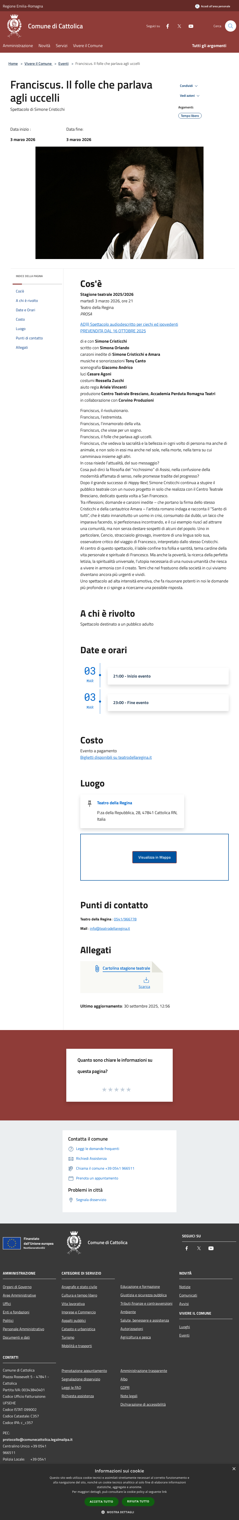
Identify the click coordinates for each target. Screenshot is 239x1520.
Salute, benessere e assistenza (144, 1320)
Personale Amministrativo (23, 1329)
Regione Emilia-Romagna (23, 6)
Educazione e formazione (140, 1286)
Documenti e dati (16, 1337)
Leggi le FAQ (71, 1387)
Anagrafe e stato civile (79, 1287)
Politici (8, 1320)
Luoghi (184, 1327)
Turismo (68, 1337)
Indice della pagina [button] (29, 276)
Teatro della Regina (114, 803)
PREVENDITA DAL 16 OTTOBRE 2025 (113, 331)
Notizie (184, 1287)
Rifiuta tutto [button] (138, 1501)
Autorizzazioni (131, 1328)
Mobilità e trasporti (77, 1346)
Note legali (128, 1396)
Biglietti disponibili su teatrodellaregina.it (116, 757)
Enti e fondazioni (16, 1312)
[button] (119, 1512)
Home (13, 63)
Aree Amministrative (19, 1295)
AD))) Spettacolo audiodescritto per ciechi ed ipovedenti (129, 324)
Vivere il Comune (39, 63)
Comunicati (188, 1295)
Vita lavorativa (73, 1303)
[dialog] (119, 1492)
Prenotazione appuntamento (84, 1370)
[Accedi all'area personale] (212, 6)
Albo (123, 1379)
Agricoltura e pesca (135, 1337)
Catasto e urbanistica (78, 1329)
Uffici (7, 1303)
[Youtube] (189, 26)
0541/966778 (125, 919)
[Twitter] (177, 26)
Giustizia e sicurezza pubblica (143, 1295)
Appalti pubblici (74, 1320)
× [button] (233, 1469)
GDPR (125, 1387)
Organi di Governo (17, 1287)
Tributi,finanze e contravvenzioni (146, 1303)
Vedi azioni (190, 96)
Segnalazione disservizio (81, 1379)
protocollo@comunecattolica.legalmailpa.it (38, 1439)
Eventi (63, 63)
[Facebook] (165, 26)
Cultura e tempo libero (79, 1295)
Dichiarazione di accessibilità (143, 1404)
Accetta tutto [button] (101, 1502)
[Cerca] (230, 26)
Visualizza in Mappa (154, 857)
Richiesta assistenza (78, 1396)
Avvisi (184, 1303)
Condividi (189, 86)
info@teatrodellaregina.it (110, 928)
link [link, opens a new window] (164, 1492)
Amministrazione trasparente (143, 1370)
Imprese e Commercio (79, 1312)
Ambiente (128, 1312)
